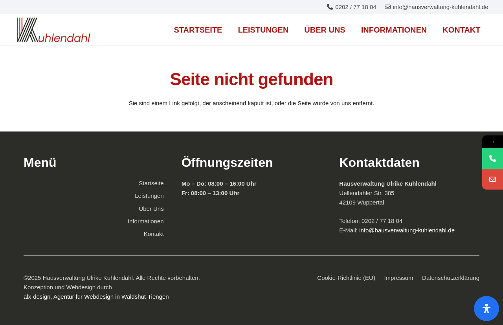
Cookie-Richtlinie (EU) (346, 277)
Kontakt (154, 233)
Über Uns (151, 208)
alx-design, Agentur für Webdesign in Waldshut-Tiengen (96, 296)
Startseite (151, 183)
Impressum (398, 277)
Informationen (146, 221)
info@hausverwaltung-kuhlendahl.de (406, 230)
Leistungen (149, 195)
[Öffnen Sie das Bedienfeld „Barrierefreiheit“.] (486, 308)
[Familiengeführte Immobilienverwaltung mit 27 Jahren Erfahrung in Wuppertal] (54, 30)
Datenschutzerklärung (450, 277)
